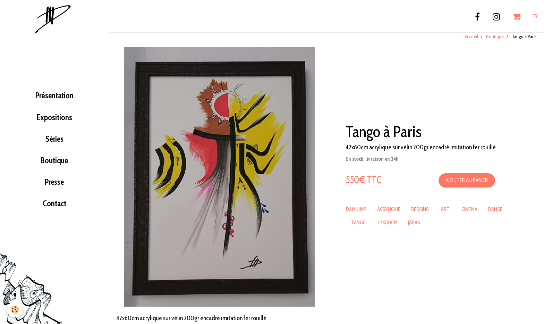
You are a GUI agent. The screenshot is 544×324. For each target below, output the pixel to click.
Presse (54, 187)
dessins (420, 214)
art (445, 214)
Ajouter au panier (467, 185)
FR (535, 16)
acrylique (388, 214)
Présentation (54, 100)
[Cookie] (15, 309)
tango (359, 227)
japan (414, 227)
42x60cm (387, 227)
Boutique (54, 165)
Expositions (54, 122)
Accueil (471, 41)
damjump (356, 214)
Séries (54, 144)
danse (495, 214)
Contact (54, 208)
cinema (469, 214)
